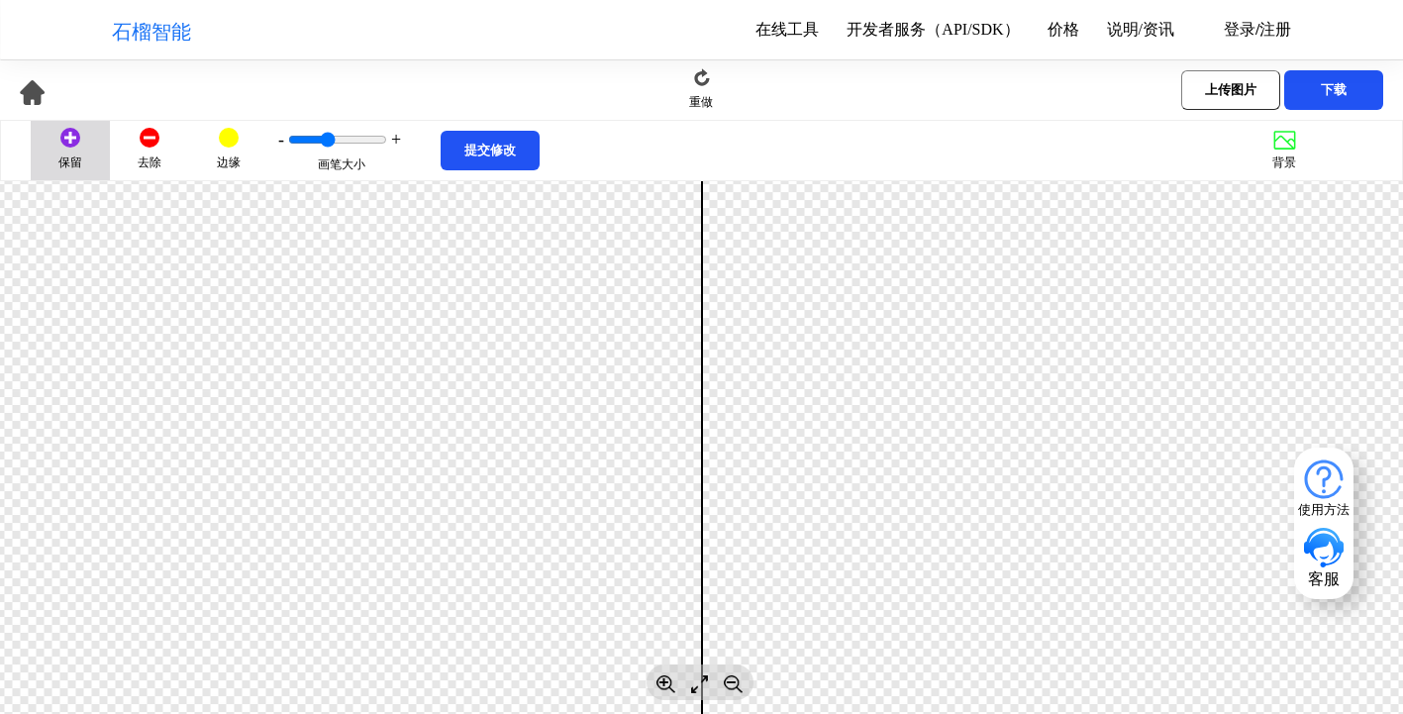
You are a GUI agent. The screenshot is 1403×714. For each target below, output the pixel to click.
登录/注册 (1257, 30)
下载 (1334, 89)
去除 (150, 162)
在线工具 (787, 30)
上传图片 (1230, 89)
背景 (1284, 162)
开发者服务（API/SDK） (933, 30)
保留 (70, 162)
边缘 (229, 162)
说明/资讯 (1140, 30)
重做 (701, 102)
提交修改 (490, 150)
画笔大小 (341, 164)
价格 (1063, 30)
